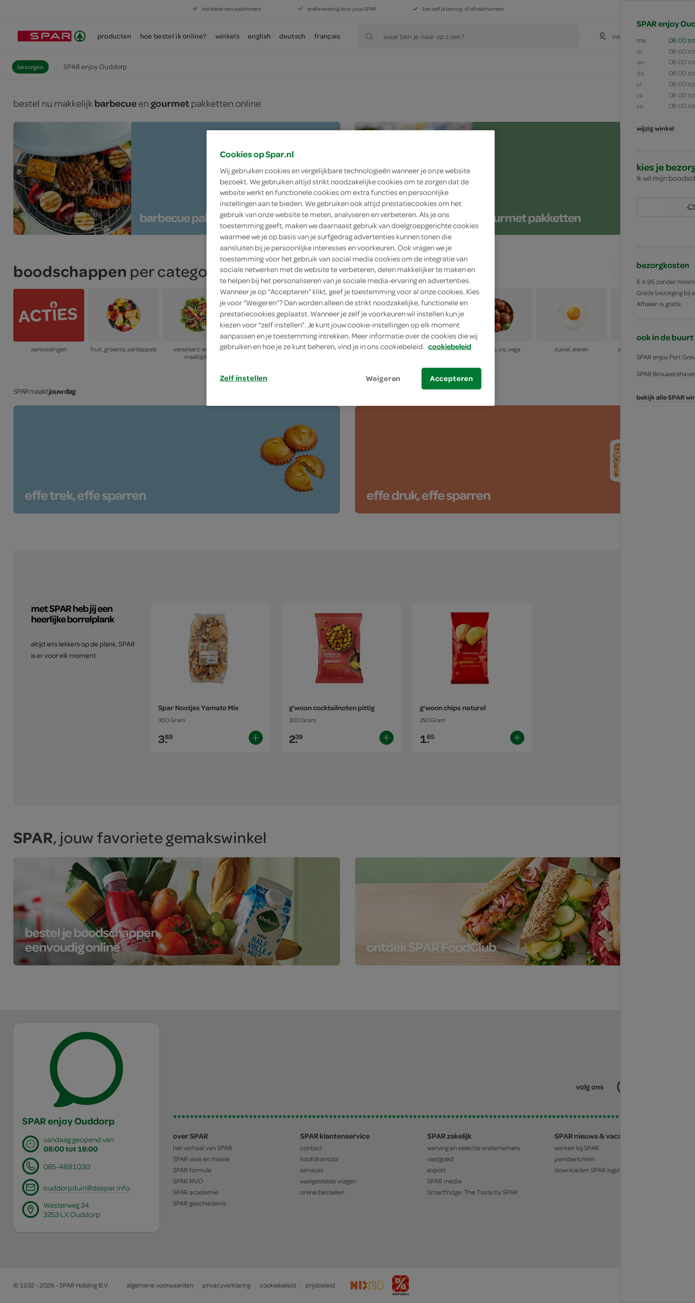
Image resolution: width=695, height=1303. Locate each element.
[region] (351, 268)
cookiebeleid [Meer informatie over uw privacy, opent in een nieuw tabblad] (449, 346)
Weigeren (383, 378)
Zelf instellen (244, 378)
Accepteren (451, 378)
